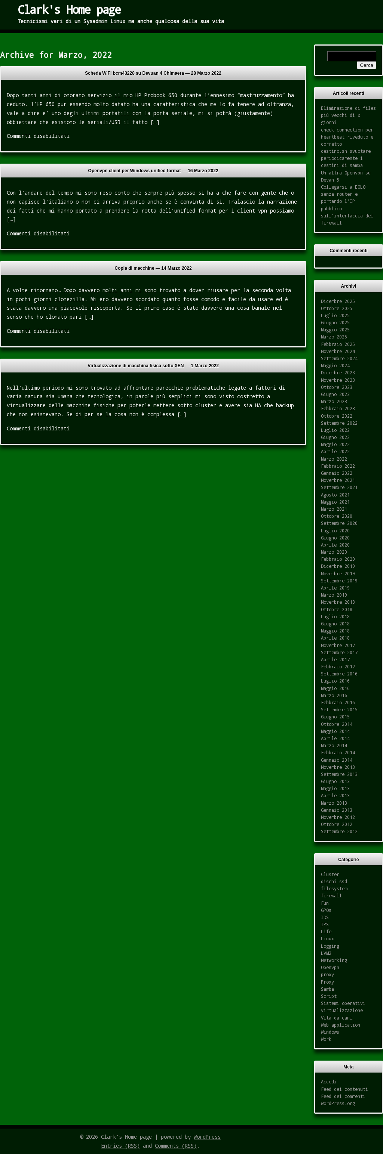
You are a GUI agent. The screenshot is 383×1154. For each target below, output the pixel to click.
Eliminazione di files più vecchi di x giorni (348, 115)
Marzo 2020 (334, 552)
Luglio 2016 (335, 681)
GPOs (326, 910)
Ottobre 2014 (336, 724)
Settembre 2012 (339, 831)
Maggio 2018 (335, 631)
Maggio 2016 (335, 688)
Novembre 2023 (338, 380)
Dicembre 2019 (338, 566)
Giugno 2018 (335, 623)
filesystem (334, 888)
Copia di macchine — (153, 268)
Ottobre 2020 (336, 516)
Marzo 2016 (334, 695)
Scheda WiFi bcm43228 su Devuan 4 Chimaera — (153, 73)
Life (326, 931)
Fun (325, 903)
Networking (334, 960)
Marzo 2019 (334, 595)
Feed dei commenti (343, 1096)
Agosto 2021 (335, 495)
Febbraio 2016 (338, 702)
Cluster (330, 874)
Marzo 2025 (334, 337)
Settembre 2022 (339, 423)
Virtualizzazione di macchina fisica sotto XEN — (153, 365)
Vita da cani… (338, 1018)
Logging (330, 946)
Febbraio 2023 (338, 408)
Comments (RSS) (176, 1145)
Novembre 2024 (338, 351)
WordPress (207, 1136)
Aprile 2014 (335, 738)
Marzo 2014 (334, 745)
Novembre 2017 (338, 645)
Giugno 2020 (335, 538)
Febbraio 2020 (338, 559)
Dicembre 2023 (338, 372)
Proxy (327, 982)
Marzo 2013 (334, 803)
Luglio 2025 (335, 315)
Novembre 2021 (338, 480)
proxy (327, 974)
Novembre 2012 (338, 817)
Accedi (329, 1082)
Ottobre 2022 (336, 416)
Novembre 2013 (338, 767)
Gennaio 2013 (336, 810)
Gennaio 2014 (336, 760)
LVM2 (326, 953)
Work (326, 1039)
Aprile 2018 (335, 638)
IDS (325, 917)
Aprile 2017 (335, 659)
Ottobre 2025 (336, 308)
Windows (330, 1032)
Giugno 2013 (335, 781)
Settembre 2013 (339, 774)
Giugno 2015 (335, 717)
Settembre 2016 (339, 674)
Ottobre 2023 (336, 387)
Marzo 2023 (334, 401)
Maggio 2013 (335, 788)
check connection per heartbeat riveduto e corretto (347, 137)
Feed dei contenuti (344, 1089)
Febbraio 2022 (338, 466)
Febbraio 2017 (338, 666)
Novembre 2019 (338, 573)
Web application (340, 1025)
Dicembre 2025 (338, 301)
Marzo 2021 (334, 509)
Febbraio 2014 (338, 752)
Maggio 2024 (335, 365)
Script (329, 996)
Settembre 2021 (339, 487)
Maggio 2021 (335, 502)
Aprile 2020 (335, 545)
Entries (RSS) (120, 1145)
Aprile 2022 (335, 451)
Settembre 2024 (339, 358)
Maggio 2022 (335, 444)
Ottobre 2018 (336, 609)
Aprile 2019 (335, 588)
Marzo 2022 (334, 459)
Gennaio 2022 (336, 473)
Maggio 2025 (335, 329)
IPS (325, 924)
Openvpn (330, 967)
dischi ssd (334, 881)
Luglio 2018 (335, 616)
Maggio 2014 (335, 731)
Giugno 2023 (335, 394)
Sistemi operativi (343, 1003)
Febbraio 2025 (338, 344)
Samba (327, 989)
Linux (327, 938)
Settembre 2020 (339, 523)
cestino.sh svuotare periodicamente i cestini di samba (346, 158)
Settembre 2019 (339, 581)
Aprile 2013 (335, 795)
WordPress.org (338, 1103)
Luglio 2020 (335, 530)
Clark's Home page (69, 9)
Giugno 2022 (335, 437)
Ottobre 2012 (336, 824)
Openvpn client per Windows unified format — (153, 170)
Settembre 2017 (339, 652)
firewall (331, 895)
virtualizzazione (342, 1010)
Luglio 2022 (335, 430)
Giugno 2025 (335, 322)
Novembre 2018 (338, 602)
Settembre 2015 (339, 709)
